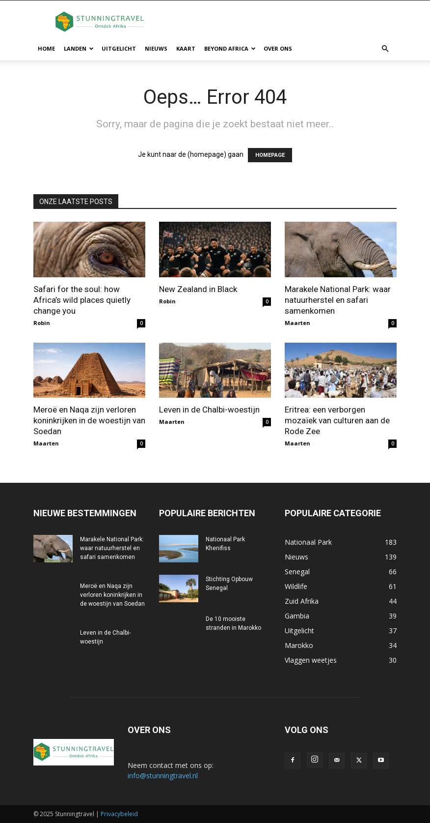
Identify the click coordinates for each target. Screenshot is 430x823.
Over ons (278, 48)
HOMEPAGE (270, 155)
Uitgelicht (119, 48)
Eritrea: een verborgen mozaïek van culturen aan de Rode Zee (337, 420)
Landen (79, 48)
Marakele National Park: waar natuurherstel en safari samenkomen (338, 300)
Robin (41, 322)
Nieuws (156, 48)
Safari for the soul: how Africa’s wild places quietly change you (82, 300)
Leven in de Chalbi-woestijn (209, 409)
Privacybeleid (119, 814)
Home (46, 48)
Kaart (185, 48)
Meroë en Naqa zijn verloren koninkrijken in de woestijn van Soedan (89, 420)
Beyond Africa (230, 48)
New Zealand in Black (198, 289)
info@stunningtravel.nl (163, 775)
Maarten (297, 322)
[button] (385, 49)
